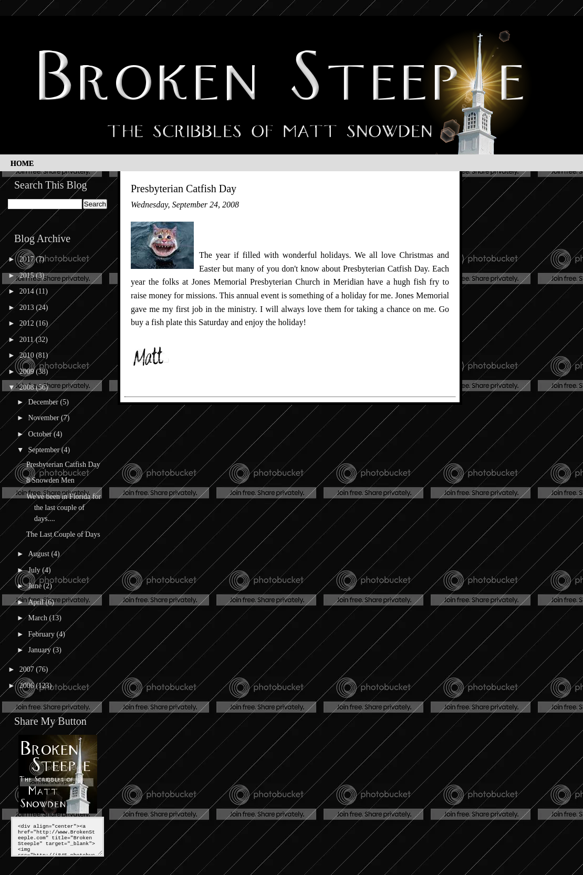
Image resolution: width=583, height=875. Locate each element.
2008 (27, 387)
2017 (27, 259)
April (36, 602)
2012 (27, 323)
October (41, 434)
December (44, 402)
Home (22, 164)
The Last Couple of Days (63, 534)
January (40, 650)
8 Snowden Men (50, 480)
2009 (27, 372)
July (35, 570)
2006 (27, 686)
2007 (27, 669)
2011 (27, 339)
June (35, 586)
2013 (27, 307)
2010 (27, 355)
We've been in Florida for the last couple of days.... (63, 508)
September (44, 450)
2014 (27, 291)
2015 (27, 275)
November (44, 418)
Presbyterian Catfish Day (63, 464)
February (42, 634)
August (39, 554)
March (38, 618)
